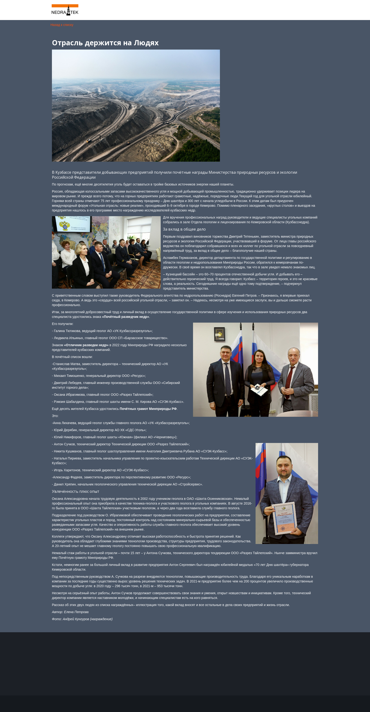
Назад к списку (61, 25)
